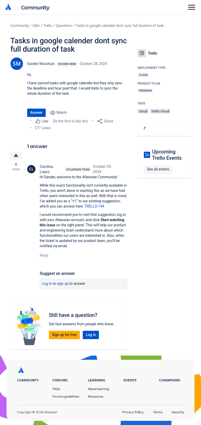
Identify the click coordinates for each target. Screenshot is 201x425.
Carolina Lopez (46, 169)
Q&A (36, 25)
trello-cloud (160, 111)
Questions (64, 25)
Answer (36, 112)
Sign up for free (64, 335)
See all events (158, 169)
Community (35, 7)
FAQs (56, 389)
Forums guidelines (65, 396)
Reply (44, 255)
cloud (143, 111)
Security (178, 412)
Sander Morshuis (41, 64)
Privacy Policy (133, 412)
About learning (98, 389)
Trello (47, 25)
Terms (157, 412)
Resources (95, 396)
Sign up (63, 283)
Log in (47, 283)
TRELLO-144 (94, 206)
